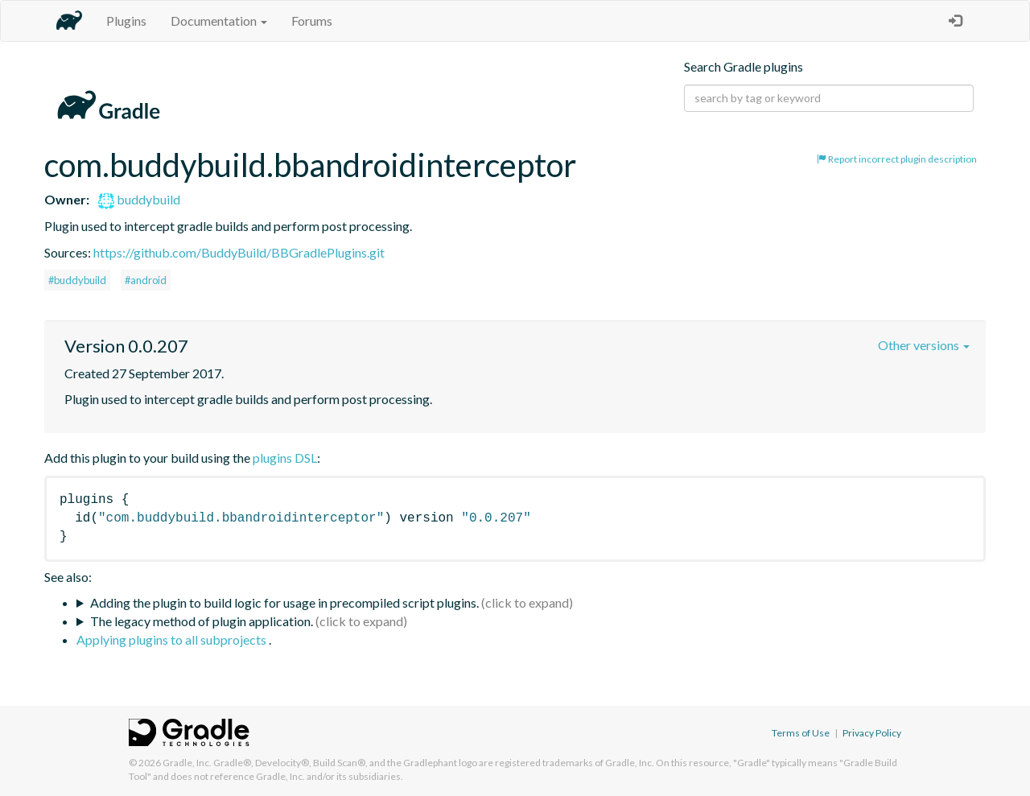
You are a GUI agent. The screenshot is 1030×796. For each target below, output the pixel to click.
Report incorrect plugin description (897, 159)
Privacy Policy (872, 733)
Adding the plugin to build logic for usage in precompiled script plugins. (284, 602)
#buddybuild (77, 280)
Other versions (924, 345)
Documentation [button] (219, 20)
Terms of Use (801, 733)
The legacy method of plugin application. (201, 621)
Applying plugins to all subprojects (172, 639)
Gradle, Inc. (187, 763)
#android (146, 280)
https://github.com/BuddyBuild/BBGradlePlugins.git (239, 252)
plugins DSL (285, 457)
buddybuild (139, 199)
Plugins (126, 20)
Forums (311, 20)
